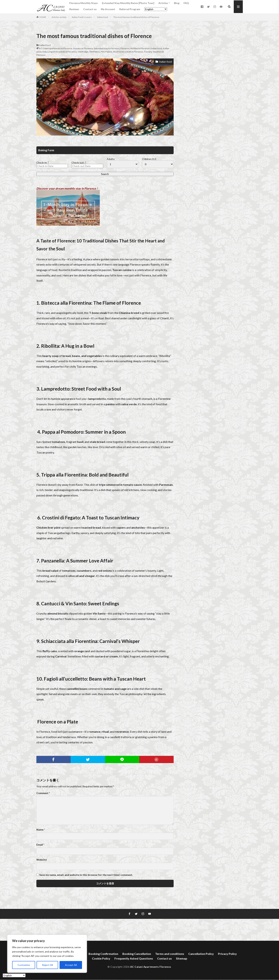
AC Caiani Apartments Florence (150, 966)
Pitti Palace (106, 51)
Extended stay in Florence (106, 48)
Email (40, 844)
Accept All (71, 964)
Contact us (90, 9)
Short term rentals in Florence (128, 51)
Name (40, 829)
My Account (108, 9)
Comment (43, 793)
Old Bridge (83, 51)
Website (41, 859)
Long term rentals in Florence (62, 51)
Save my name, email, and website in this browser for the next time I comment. (86, 875)
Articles (163, 3)
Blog (176, 3)
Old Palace (94, 51)
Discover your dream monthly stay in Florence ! (67, 188)
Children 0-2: (149, 158)
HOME (42, 17)
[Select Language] (155, 9)
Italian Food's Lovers (82, 17)
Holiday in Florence (140, 48)
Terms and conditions (169, 953)
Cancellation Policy (201, 953)
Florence (124, 48)
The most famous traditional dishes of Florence (136, 17)
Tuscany (148, 51)
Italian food (102, 17)
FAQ (186, 3)
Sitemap (181, 958)
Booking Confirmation (103, 953)
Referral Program (129, 9)
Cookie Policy (101, 958)
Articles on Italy (59, 17)
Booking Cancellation (136, 953)
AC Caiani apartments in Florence (55, 48)
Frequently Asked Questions (133, 958)
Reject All (47, 964)
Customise (24, 964)
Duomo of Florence (83, 48)
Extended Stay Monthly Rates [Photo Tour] (128, 3)
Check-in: (42, 162)
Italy (44, 51)
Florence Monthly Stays (83, 3)
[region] (47, 954)
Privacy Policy (227, 953)
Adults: (111, 158)
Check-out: (79, 162)
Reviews (74, 9)
